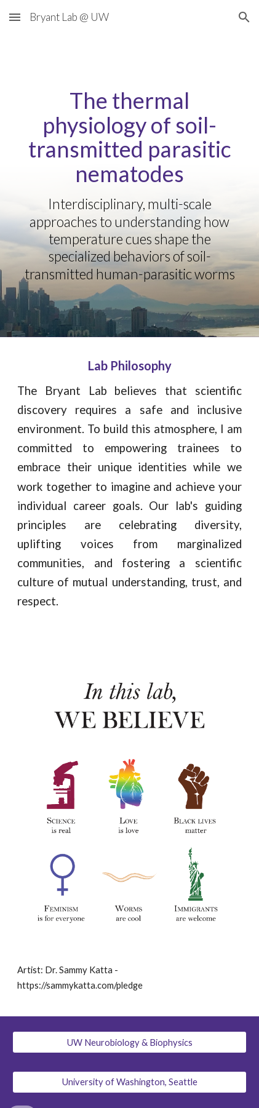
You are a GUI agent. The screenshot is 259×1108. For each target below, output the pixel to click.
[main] (129, 186)
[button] (15, 17)
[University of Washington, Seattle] (129, 1081)
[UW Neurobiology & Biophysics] (129, 1042)
